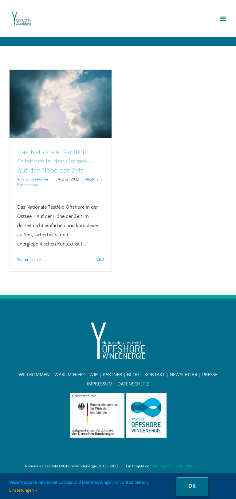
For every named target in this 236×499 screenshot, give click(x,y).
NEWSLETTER (183, 374)
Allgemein (93, 179)
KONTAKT (154, 374)
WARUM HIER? (69, 374)
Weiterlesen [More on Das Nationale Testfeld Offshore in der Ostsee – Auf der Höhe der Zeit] (27, 259)
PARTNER (112, 374)
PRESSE (210, 374)
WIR (93, 374)
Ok (192, 485)
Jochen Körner (37, 179)
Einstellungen (23, 490)
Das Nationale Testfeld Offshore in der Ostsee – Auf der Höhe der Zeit (54, 161)
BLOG (133, 374)
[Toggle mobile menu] (223, 19)
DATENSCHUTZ (133, 384)
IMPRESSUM (99, 384)
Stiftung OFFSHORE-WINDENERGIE (181, 466)
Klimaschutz (27, 184)
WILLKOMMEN (34, 374)
